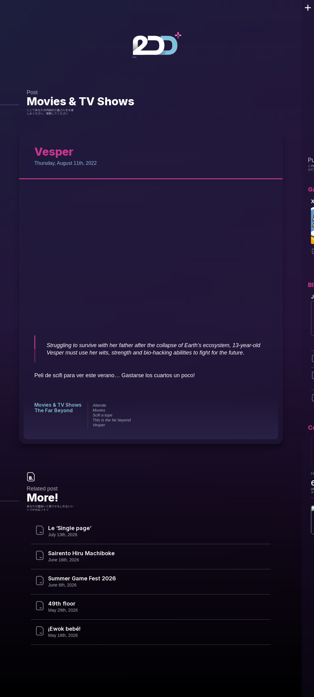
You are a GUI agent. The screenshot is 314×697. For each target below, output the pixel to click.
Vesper (98, 425)
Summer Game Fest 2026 (81, 578)
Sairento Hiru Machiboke (80, 553)
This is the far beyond (111, 420)
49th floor (60, 604)
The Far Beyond (52, 410)
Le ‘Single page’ (69, 528)
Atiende (98, 405)
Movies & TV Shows (79, 101)
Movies (98, 410)
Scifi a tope (101, 415)
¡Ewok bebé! (64, 629)
